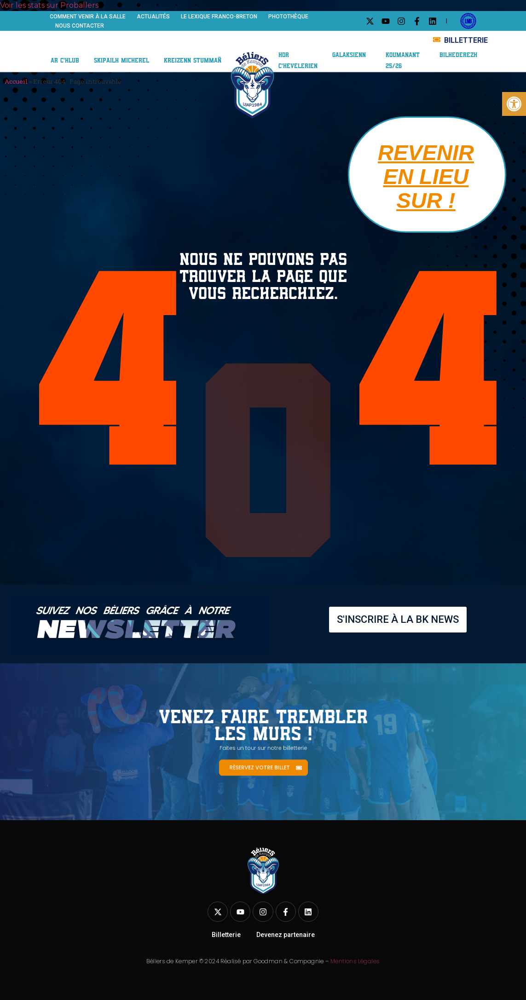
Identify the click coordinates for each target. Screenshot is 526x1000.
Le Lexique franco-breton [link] (219, 16)
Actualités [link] (153, 16)
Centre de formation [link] (102, 50)
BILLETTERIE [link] (466, 40)
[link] (514, 104)
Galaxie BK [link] (378, 35)
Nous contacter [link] (79, 26)
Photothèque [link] (288, 16)
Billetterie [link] (226, 934)
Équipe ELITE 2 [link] (131, 41)
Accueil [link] (16, 81)
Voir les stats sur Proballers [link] (49, 5)
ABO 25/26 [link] (300, 44)
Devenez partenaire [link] (285, 934)
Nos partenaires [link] (311, 35)
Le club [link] (71, 41)
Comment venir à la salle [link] (88, 16)
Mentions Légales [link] (354, 961)
